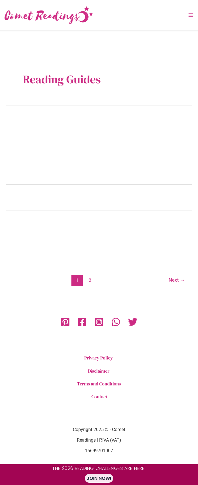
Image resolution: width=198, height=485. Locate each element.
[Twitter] (132, 322)
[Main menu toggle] (191, 15)
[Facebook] (82, 322)
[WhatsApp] (116, 322)
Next (177, 280)
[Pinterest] (65, 322)
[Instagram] (99, 322)
